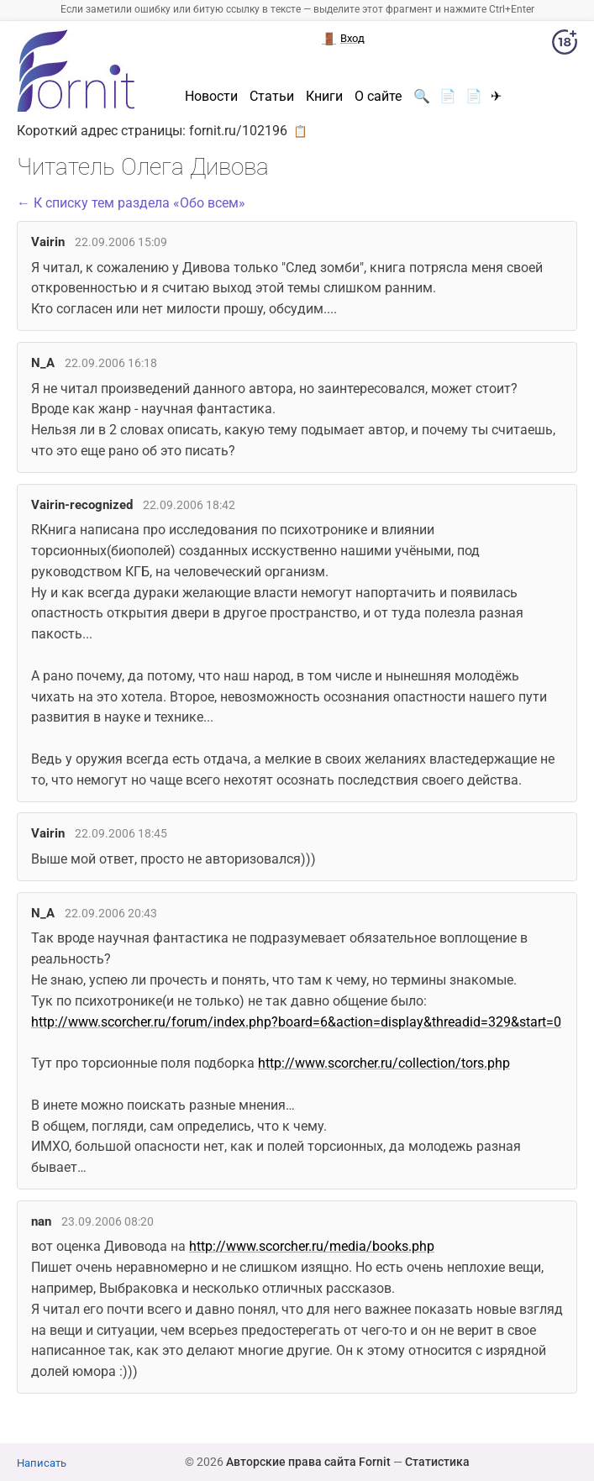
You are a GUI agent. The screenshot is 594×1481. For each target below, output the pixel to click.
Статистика (437, 1461)
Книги (324, 96)
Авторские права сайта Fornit (308, 1461)
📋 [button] (300, 131)
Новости (211, 96)
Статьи (272, 96)
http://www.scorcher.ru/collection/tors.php (384, 1063)
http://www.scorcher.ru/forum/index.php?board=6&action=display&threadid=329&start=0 (296, 1022)
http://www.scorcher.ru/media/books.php (311, 1246)
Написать (41, 1463)
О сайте (378, 96)
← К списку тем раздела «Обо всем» (131, 203)
